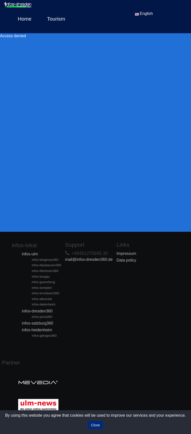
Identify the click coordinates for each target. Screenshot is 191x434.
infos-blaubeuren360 (46, 265)
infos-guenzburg (43, 282)
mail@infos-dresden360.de (89, 259)
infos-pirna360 (42, 317)
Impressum (126, 253)
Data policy (126, 260)
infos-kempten (42, 288)
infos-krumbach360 (45, 293)
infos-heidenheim (37, 330)
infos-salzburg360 (37, 323)
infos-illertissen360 (45, 271)
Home (24, 19)
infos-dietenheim (43, 304)
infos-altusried (42, 299)
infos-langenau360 (45, 260)
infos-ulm (30, 254)
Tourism (56, 19)
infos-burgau (41, 276)
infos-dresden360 (37, 311)
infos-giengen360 (44, 335)
